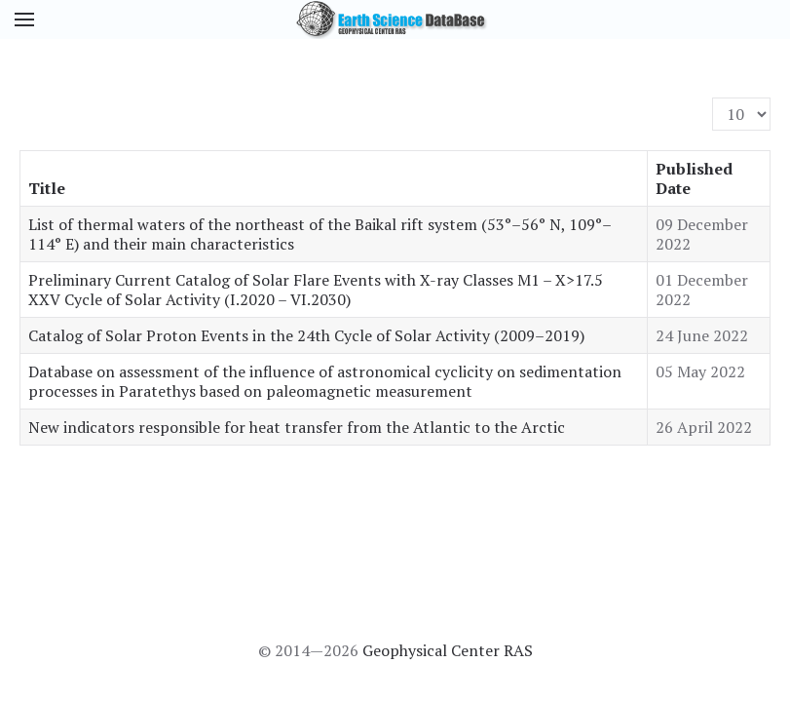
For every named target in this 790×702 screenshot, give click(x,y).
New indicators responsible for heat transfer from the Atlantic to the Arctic (296, 427)
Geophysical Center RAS (447, 650)
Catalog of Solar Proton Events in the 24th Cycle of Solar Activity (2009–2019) (306, 335)
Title (46, 188)
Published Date (694, 178)
